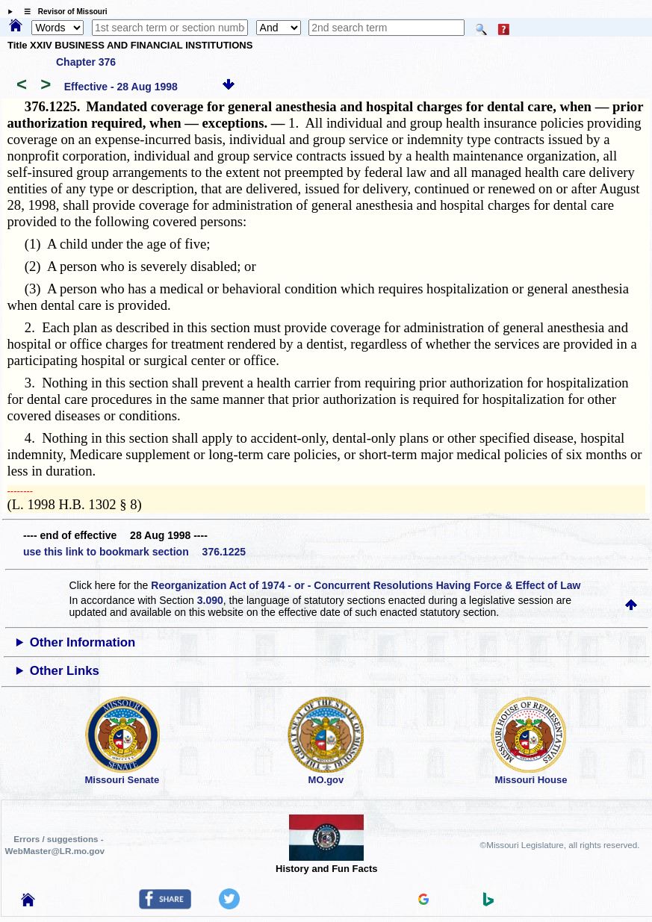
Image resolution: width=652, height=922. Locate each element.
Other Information (83, 642)
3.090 (210, 600)
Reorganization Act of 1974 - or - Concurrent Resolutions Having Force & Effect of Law (365, 585)
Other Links (64, 671)
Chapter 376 (86, 62)
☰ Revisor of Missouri (62, 11)
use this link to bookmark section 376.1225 (134, 552)
